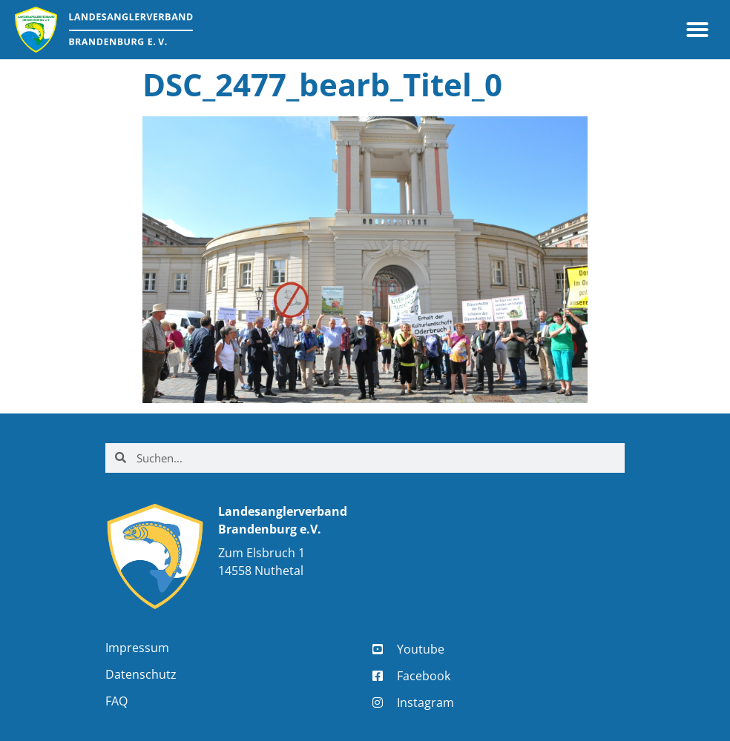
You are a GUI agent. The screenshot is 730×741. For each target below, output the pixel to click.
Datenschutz (141, 674)
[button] (697, 29)
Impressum (137, 647)
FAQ (116, 701)
